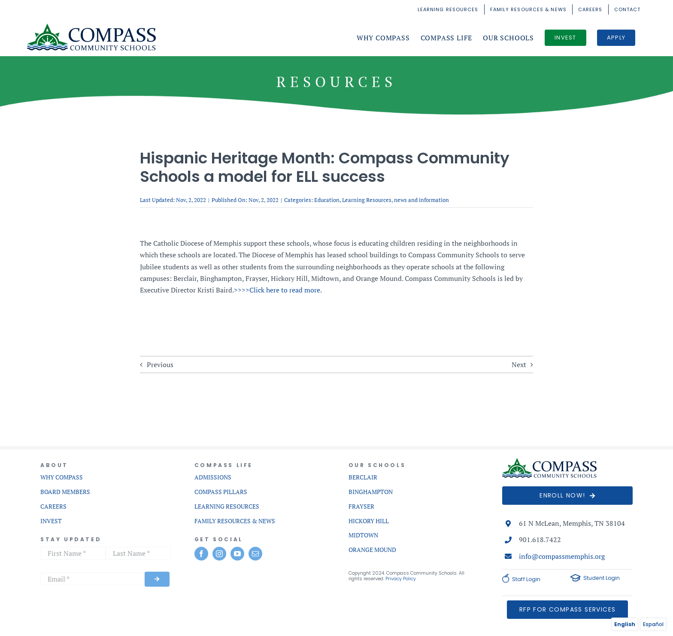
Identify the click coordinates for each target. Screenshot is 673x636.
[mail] (255, 554)
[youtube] (237, 554)
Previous (160, 364)
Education (327, 200)
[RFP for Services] (567, 609)
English (624, 624)
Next (519, 364)
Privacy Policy (400, 578)
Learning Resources (366, 200)
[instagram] (219, 554)
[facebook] (201, 554)
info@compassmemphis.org (562, 556)
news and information (421, 200)
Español (653, 624)
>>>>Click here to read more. (278, 290)
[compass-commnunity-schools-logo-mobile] (549, 461)
